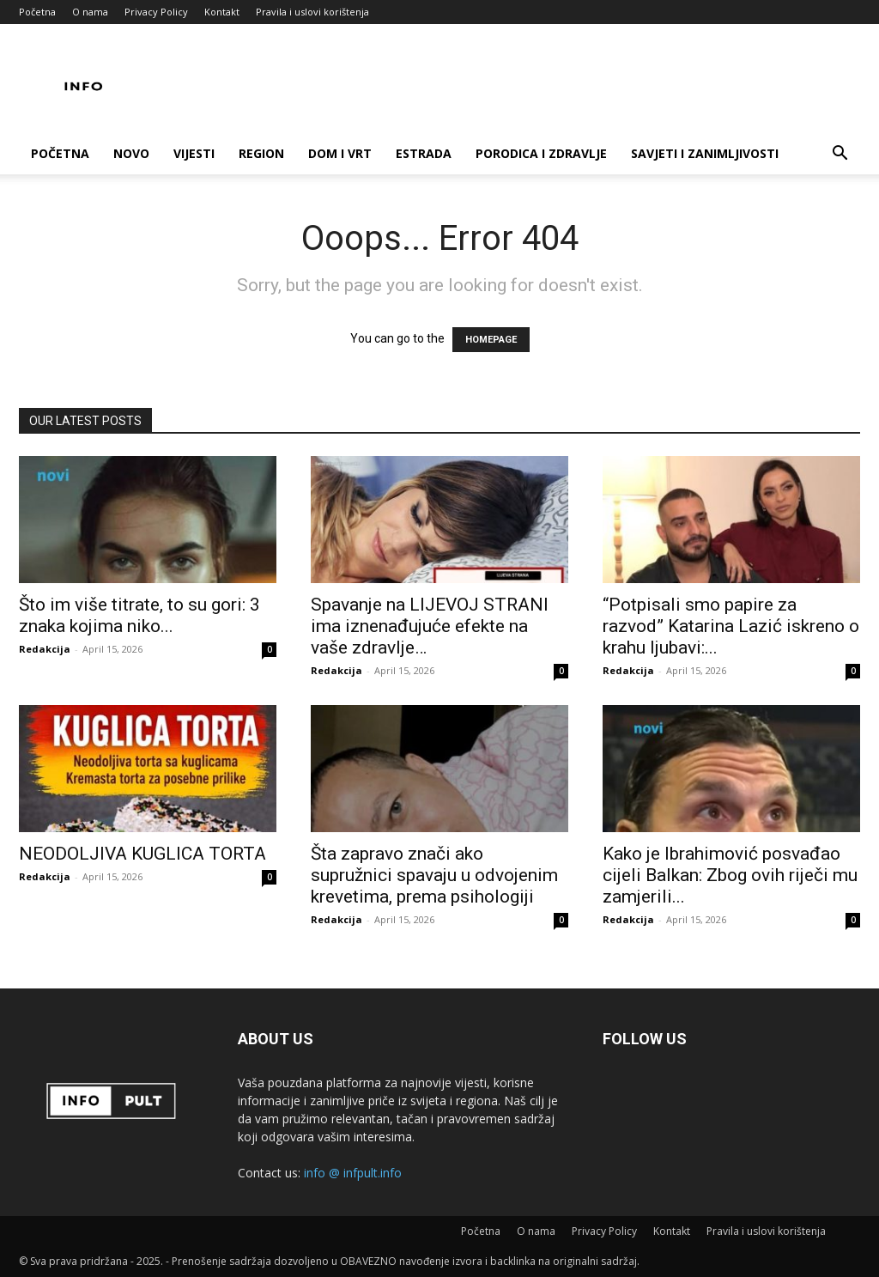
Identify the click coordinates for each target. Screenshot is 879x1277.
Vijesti (194, 153)
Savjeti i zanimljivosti (705, 153)
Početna (37, 11)
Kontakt (221, 11)
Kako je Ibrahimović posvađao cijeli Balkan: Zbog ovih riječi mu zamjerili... (730, 875)
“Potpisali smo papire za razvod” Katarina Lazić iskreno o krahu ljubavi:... (731, 626)
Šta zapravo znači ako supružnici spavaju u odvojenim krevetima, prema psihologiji (434, 875)
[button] (839, 155)
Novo (131, 153)
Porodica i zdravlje (541, 153)
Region (261, 153)
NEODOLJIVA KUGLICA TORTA (142, 853)
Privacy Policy (156, 11)
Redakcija (44, 648)
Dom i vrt (340, 153)
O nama (90, 11)
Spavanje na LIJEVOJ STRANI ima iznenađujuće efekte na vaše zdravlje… (430, 626)
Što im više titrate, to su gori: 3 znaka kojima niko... (139, 615)
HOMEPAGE (491, 339)
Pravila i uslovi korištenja (312, 11)
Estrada (424, 153)
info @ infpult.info (353, 1173)
